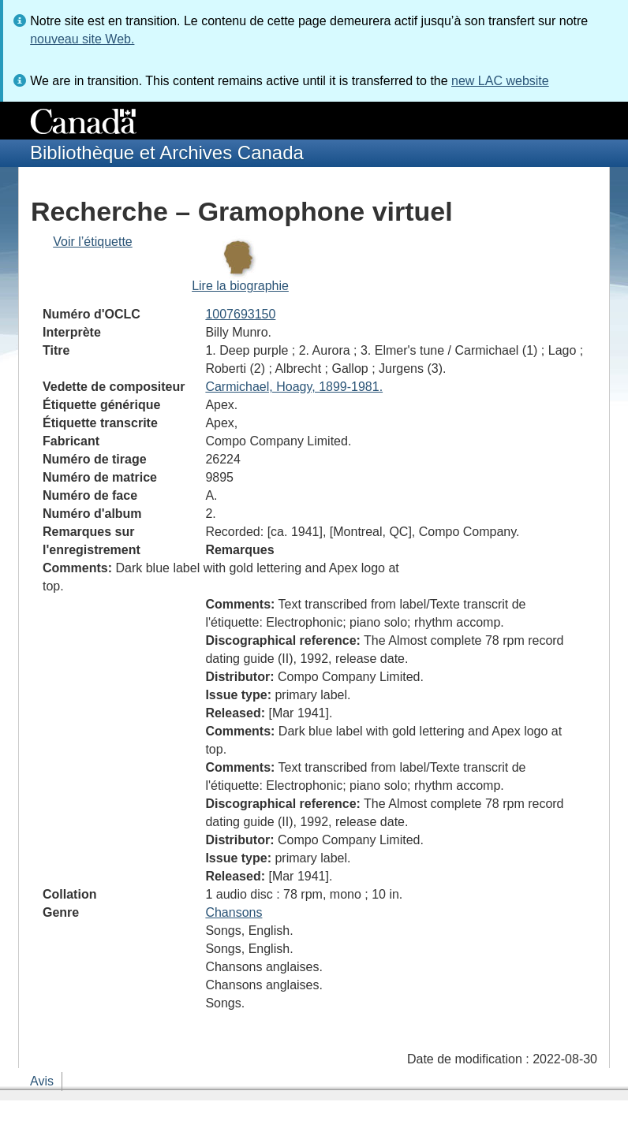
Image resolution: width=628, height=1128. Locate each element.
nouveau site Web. (82, 39)
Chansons (233, 912)
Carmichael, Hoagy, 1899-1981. (294, 386)
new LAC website (500, 80)
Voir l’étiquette (93, 241)
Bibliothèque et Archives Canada (167, 152)
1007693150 (240, 314)
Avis (42, 1081)
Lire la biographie (240, 285)
